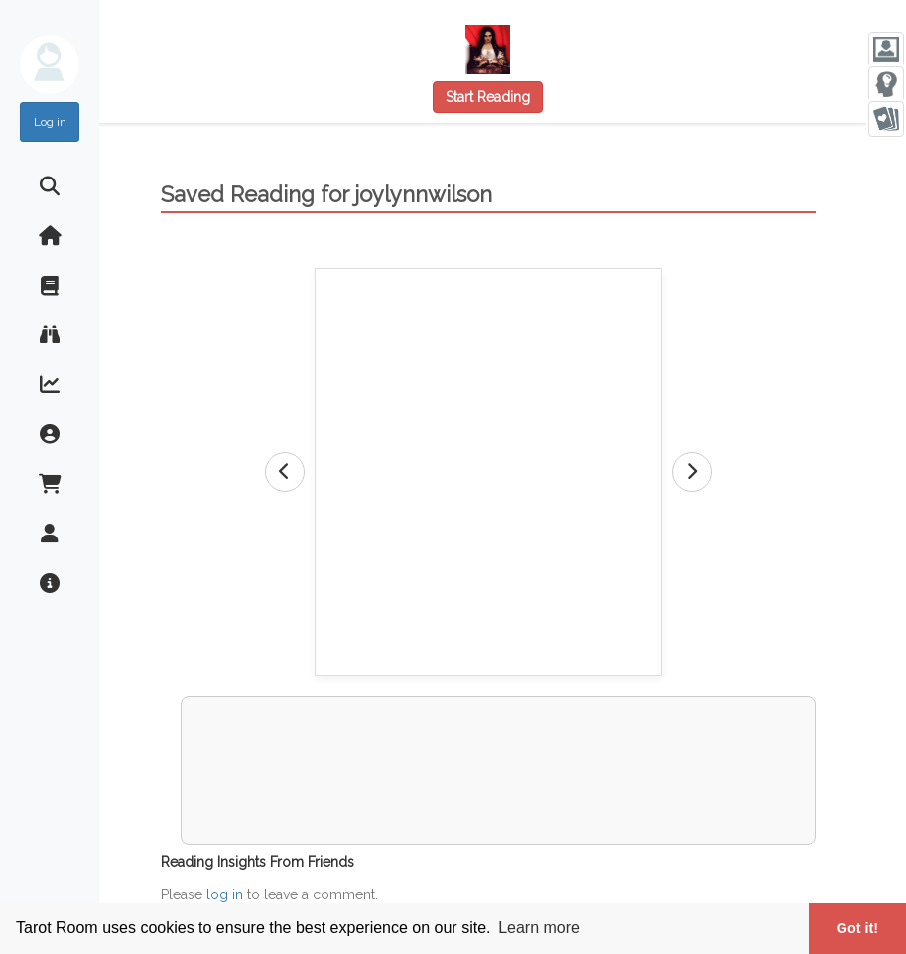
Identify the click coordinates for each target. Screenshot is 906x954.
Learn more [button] (539, 927)
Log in (50, 122)
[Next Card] (692, 472)
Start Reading (488, 97)
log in (224, 894)
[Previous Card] (285, 472)
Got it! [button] (857, 928)
